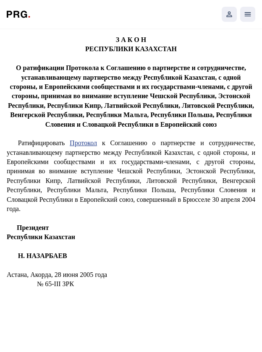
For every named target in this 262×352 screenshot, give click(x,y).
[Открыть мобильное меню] (247, 14)
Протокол (83, 142)
